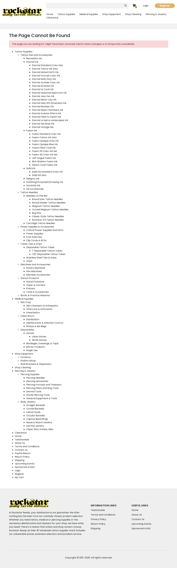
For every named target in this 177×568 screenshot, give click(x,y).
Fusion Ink (31, 130)
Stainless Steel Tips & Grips (41, 257)
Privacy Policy (98, 519)
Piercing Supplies (29, 374)
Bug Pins (36, 213)
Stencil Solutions (35, 281)
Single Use (32, 350)
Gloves (30, 333)
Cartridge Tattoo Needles (40, 223)
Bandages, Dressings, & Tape (42, 343)
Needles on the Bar (37, 195)
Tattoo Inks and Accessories (36, 55)
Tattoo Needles (29, 192)
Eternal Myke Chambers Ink (47, 110)
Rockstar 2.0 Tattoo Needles (48, 219)
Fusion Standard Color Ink (46, 134)
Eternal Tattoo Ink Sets (45, 68)
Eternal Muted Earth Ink (45, 72)
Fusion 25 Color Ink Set (44, 151)
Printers (30, 288)
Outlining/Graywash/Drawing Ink (44, 182)
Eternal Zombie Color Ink (46, 82)
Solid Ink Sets (39, 175)
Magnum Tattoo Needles (46, 206)
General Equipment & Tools (41, 398)
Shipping (19, 460)
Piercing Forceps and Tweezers (43, 384)
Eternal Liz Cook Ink (43, 89)
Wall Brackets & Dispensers (35, 364)
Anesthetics (33, 312)
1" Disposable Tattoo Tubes (47, 250)
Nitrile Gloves (39, 340)
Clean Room (27, 316)
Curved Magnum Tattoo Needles (50, 209)
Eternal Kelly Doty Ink (44, 79)
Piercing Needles (35, 377)
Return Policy (22, 456)
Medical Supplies (88, 14)
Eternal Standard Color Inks (47, 65)
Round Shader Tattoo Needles (48, 202)
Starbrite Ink (33, 185)
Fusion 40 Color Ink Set (44, 154)
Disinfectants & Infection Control (44, 322)
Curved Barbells (35, 408)
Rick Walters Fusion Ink (44, 161)
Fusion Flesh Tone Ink (44, 147)
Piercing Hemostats (37, 381)
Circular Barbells (35, 415)
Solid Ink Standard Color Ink (47, 171)
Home (49, 14)
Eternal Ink (32, 62)
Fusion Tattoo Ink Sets (44, 137)
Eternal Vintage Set (43, 127)
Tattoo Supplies (66, 14)
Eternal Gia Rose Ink (43, 123)
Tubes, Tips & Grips (31, 244)
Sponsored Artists (25, 467)
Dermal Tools (33, 391)
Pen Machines (34, 271)
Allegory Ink (32, 178)
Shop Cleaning (133, 14)
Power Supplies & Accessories (37, 226)
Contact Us (21, 450)
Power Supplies (34, 233)
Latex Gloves (39, 336)
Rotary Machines (35, 268)
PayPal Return (23, 453)
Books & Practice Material (35, 295)
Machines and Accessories (35, 264)
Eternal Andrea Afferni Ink (46, 113)
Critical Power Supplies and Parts (44, 230)
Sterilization (32, 319)
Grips (29, 261)
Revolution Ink (34, 58)
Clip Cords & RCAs (36, 240)
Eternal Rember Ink (43, 106)
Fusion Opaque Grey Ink (45, 141)
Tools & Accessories (37, 292)
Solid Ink (30, 168)
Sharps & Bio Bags (36, 326)
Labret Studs (33, 412)
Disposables (27, 329)
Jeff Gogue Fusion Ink (44, 158)
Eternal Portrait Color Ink (46, 75)
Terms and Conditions (27, 446)
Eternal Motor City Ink (44, 99)
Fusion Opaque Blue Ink (45, 144)
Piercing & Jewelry (156, 14)
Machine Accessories (38, 274)
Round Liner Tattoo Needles (47, 199)
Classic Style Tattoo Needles (48, 216)
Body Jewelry (28, 401)
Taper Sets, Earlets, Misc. (40, 429)
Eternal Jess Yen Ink (43, 96)
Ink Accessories (35, 189)
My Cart (19, 477)
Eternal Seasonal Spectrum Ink (49, 92)
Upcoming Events (25, 463)
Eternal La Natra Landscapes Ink (50, 120)
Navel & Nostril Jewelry (39, 422)
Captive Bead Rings (37, 419)
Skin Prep (25, 302)
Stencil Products (29, 278)
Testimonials (22, 439)
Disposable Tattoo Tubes (40, 247)
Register (165, 5)
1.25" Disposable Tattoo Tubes (48, 254)
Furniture (25, 357)
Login (145, 5)
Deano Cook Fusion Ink (44, 165)
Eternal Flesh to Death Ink (46, 116)
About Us (20, 443)
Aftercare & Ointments (39, 309)
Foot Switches (34, 237)
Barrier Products (35, 347)
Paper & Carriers (35, 285)
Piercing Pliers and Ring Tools (42, 388)
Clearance (52, 17)
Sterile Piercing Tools (38, 395)
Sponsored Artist (141, 528)
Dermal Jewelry (35, 426)
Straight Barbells (35, 405)
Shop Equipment (111, 14)
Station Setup (28, 360)
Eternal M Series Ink (43, 86)
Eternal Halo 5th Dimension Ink (49, 103)
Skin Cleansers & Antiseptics (42, 305)
